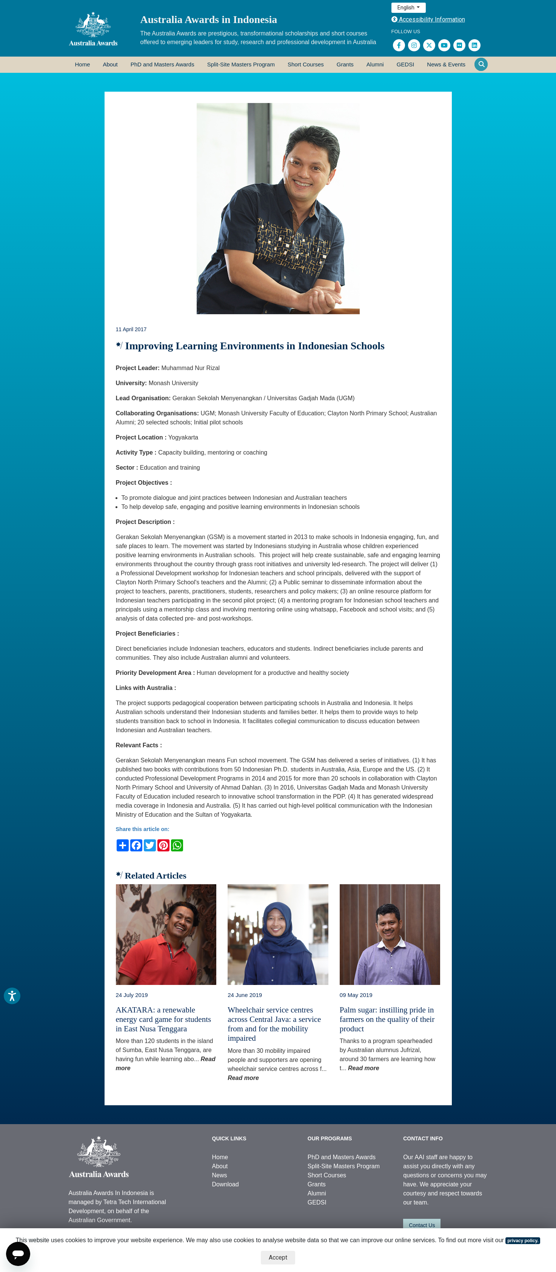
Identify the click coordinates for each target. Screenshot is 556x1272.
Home (82, 64)
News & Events (446, 64)
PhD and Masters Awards (162, 64)
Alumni (375, 64)
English (406, 8)
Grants (345, 64)
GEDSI (405, 64)
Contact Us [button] (422, 1225)
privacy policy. (522, 1240)
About (110, 64)
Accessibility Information (428, 19)
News (219, 1175)
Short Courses (306, 64)
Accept (278, 1257)
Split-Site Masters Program (241, 64)
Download (225, 1184)
